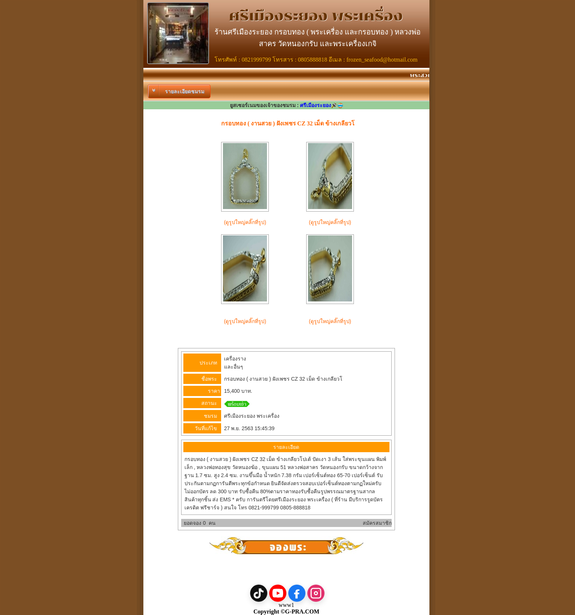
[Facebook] (296, 593)
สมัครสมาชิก (377, 523)
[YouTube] (277, 593)
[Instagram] (316, 593)
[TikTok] (258, 593)
